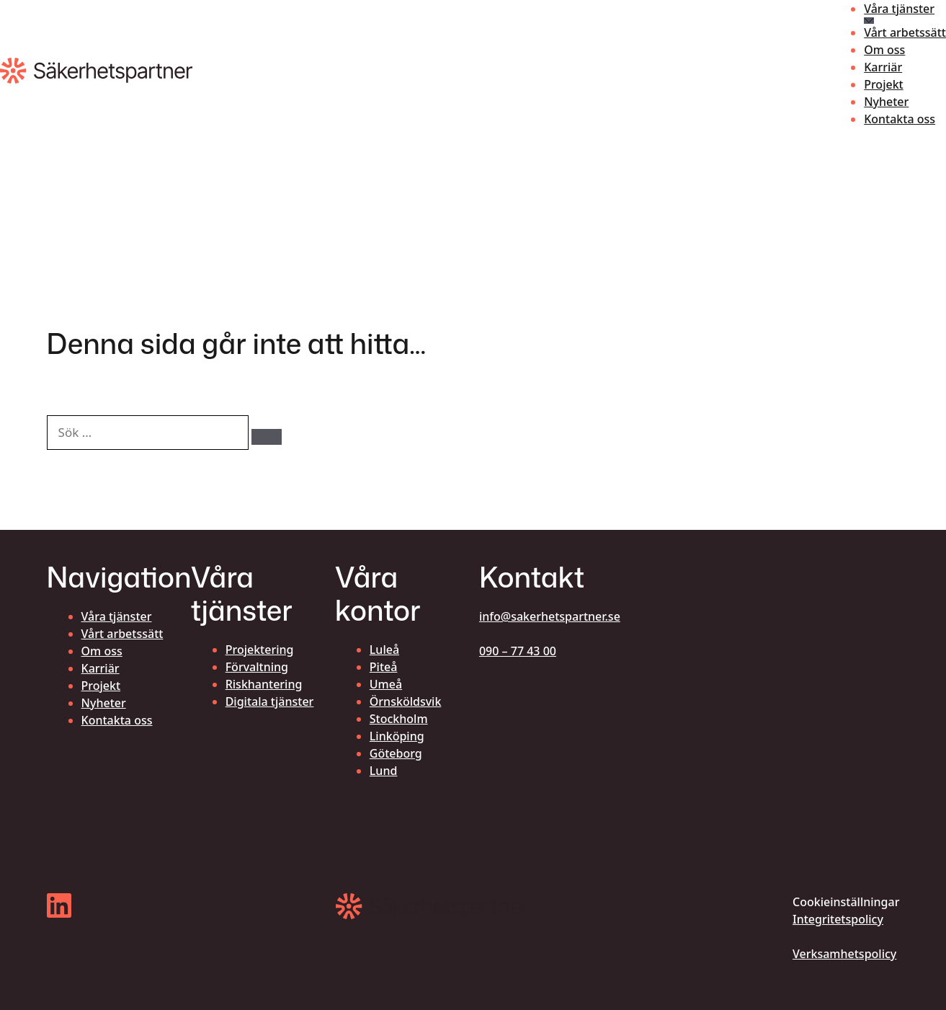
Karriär (883, 67)
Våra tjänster (899, 9)
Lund (384, 771)
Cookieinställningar (846, 902)
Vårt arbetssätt (905, 32)
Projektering (260, 649)
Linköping (397, 736)
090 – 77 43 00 (517, 651)
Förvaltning (257, 667)
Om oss (884, 50)
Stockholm (399, 719)
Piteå (384, 667)
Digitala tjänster (270, 701)
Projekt (883, 84)
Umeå (386, 684)
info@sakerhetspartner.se (549, 616)
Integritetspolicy (838, 919)
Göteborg (396, 753)
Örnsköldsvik (406, 701)
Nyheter (886, 102)
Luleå (384, 649)
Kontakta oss (899, 119)
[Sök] (266, 437)
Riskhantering (264, 684)
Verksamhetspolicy (844, 954)
